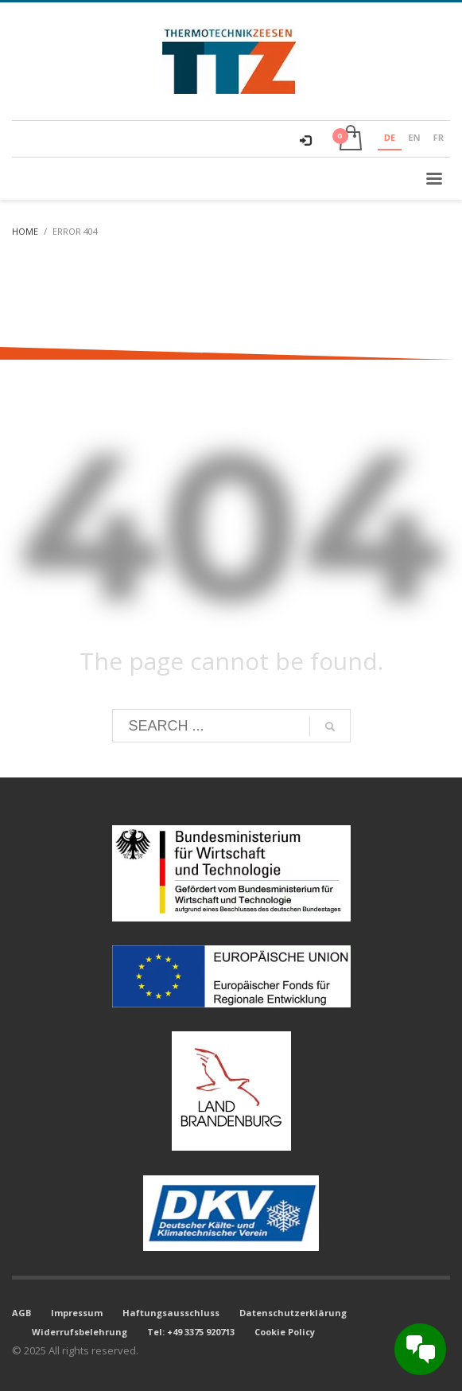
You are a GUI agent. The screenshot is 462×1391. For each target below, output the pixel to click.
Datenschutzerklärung (293, 1313)
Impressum (77, 1313)
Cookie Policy (284, 1332)
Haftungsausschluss (170, 1313)
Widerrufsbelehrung (79, 1332)
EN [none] (414, 137)
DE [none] (389, 137)
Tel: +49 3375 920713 (191, 1332)
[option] (414, 139)
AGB (21, 1313)
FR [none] (438, 137)
